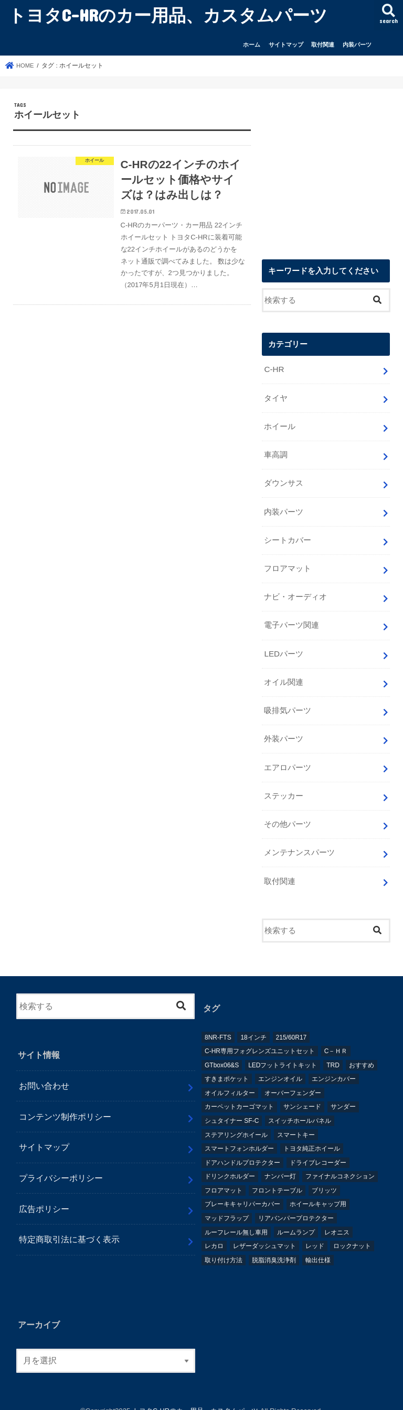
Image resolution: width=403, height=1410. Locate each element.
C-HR (273, 370)
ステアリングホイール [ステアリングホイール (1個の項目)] (236, 1121)
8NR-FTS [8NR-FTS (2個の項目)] (218, 1024)
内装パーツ (357, 44)
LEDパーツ (283, 647)
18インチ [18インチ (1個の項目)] (253, 1024)
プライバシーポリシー (61, 1165)
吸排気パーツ (287, 702)
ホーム (251, 44)
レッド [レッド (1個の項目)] (314, 1233)
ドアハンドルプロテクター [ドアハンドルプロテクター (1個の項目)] (242, 1149)
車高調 (276, 453)
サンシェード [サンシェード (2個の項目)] (302, 1094)
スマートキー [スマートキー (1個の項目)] (296, 1121)
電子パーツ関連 (291, 619)
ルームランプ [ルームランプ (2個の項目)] (296, 1219)
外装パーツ (283, 730)
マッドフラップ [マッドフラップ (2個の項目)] (227, 1205)
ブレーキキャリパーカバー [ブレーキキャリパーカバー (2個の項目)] (242, 1191)
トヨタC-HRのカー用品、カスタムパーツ (167, 15)
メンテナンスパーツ (299, 841)
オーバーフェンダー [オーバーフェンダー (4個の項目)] (292, 1080)
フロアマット (287, 564)
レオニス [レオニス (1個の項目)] (336, 1219)
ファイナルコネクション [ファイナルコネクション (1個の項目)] (340, 1163)
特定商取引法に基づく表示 (69, 1226)
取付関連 (322, 44)
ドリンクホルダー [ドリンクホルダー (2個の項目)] (230, 1163)
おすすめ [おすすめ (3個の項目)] (361, 1052)
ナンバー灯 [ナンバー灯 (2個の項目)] (280, 1163)
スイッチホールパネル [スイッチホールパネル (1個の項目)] (299, 1107)
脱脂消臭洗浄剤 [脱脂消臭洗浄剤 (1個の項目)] (274, 1247)
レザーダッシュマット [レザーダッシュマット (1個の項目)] (264, 1233)
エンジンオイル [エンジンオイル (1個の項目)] (280, 1066)
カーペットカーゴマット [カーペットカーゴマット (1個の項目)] (239, 1094)
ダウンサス (283, 481)
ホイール (279, 425)
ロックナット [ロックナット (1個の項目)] (352, 1233)
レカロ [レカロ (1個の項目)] (214, 1233)
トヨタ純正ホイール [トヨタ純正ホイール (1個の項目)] (311, 1136)
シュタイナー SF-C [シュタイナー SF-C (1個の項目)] (232, 1107)
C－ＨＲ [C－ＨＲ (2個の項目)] (336, 1038)
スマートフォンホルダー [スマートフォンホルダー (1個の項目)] (239, 1136)
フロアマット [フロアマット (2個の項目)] (223, 1177)
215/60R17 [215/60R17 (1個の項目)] (291, 1024)
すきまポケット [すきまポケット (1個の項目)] (227, 1066)
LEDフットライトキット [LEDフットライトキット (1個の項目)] (282, 1052)
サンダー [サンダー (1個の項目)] (343, 1094)
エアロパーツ (287, 757)
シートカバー (287, 536)
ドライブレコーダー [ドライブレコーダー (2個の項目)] (318, 1149)
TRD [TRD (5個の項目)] (333, 1052)
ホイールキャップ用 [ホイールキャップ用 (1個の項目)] (318, 1191)
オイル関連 (283, 675)
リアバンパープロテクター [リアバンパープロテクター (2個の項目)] (296, 1205)
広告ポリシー (44, 1195)
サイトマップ (286, 44)
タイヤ (276, 398)
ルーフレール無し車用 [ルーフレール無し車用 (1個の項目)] (236, 1219)
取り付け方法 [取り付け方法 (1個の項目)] (223, 1247)
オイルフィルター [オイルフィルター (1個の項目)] (230, 1080)
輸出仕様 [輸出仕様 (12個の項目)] (318, 1247)
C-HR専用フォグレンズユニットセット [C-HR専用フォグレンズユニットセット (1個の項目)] (260, 1038)
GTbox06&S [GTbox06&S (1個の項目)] (222, 1052)
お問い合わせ (44, 1073)
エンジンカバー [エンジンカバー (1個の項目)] (334, 1066)
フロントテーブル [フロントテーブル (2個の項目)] (277, 1177)
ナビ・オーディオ (295, 591)
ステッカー (283, 785)
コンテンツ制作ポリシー (65, 1103)
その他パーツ (287, 813)
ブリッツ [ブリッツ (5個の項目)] (324, 1177)
